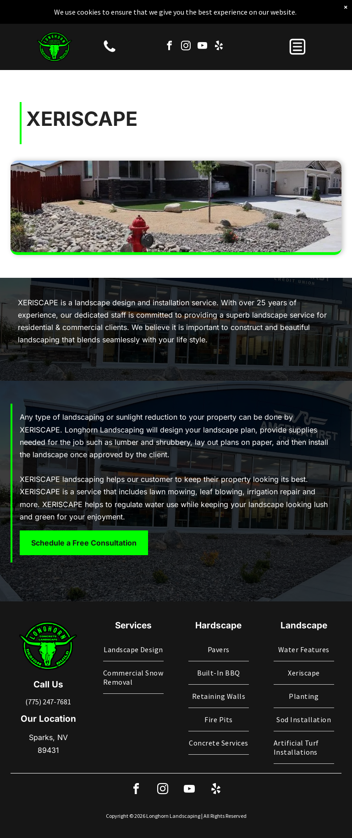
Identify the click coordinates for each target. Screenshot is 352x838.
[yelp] (219, 28)
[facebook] (169, 28)
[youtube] (202, 28)
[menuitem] (133, 649)
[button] (297, 28)
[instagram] (186, 28)
